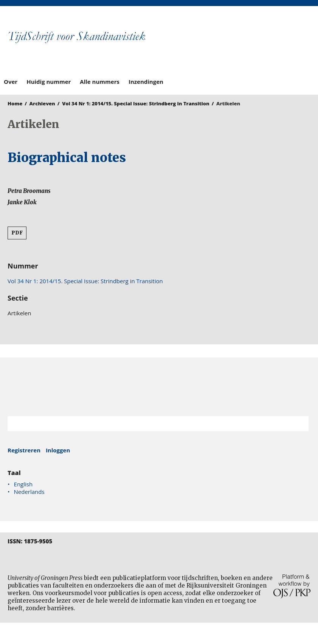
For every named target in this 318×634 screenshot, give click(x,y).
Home (15, 103)
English (23, 484)
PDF (17, 233)
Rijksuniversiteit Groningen (159, 387)
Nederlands (29, 491)
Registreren (24, 450)
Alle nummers (99, 81)
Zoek (299, 423)
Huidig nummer (48, 81)
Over (10, 81)
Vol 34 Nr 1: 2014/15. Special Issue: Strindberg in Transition (135, 103)
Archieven (42, 103)
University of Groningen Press (237, 46)
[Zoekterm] (149, 423)
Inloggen (58, 450)
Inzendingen (146, 81)
